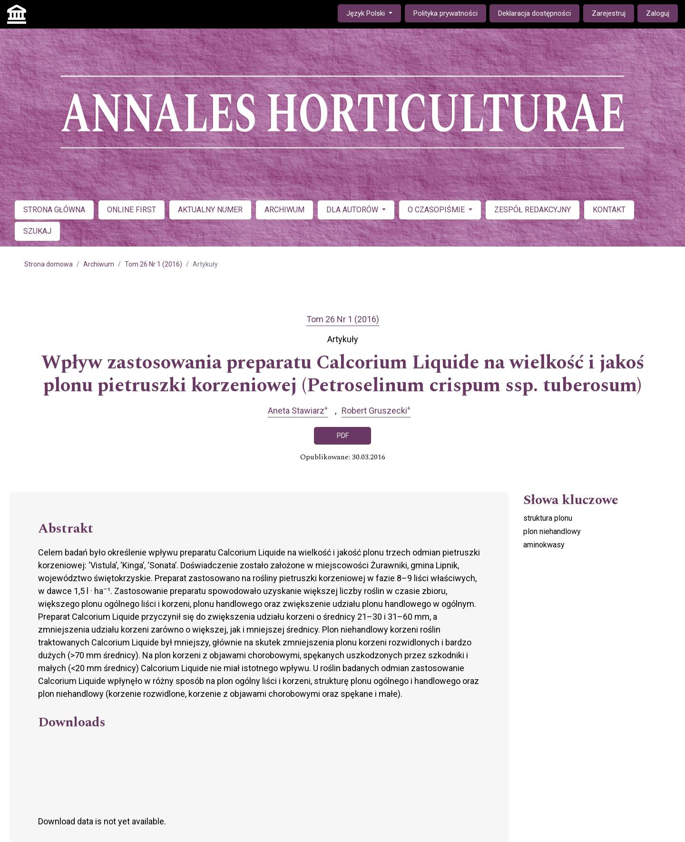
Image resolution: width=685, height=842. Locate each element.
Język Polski (373, 13)
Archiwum (98, 264)
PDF (343, 435)
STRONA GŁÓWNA (54, 209)
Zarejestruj (609, 13)
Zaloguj (657, 13)
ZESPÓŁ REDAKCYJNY (532, 209)
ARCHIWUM (284, 209)
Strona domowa (48, 264)
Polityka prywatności (445, 13)
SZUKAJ (37, 231)
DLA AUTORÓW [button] (353, 209)
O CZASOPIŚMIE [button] (437, 209)
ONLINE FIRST (131, 209)
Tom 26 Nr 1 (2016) (153, 264)
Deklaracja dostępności (534, 13)
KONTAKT (609, 209)
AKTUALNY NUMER (210, 209)
